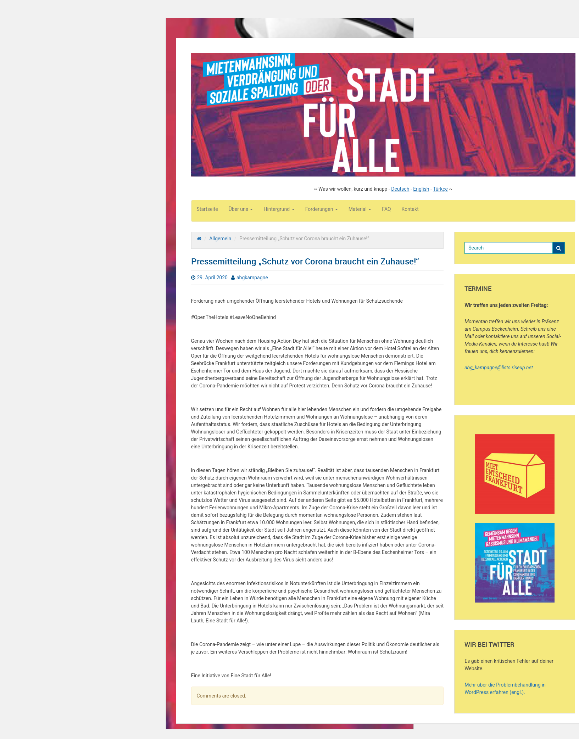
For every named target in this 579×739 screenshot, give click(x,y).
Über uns (241, 209)
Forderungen (321, 209)
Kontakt (410, 209)
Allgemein (220, 238)
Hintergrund (278, 209)
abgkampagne (252, 277)
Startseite (207, 209)
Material (360, 209)
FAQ (386, 209)
